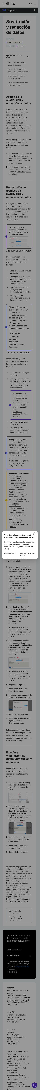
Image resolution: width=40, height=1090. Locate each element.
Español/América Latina (27, 554)
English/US (9, 553)
